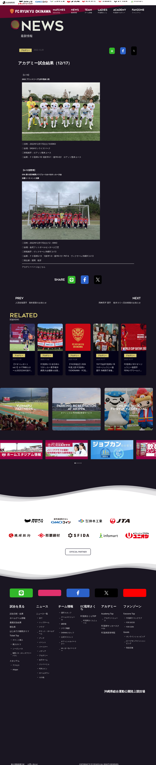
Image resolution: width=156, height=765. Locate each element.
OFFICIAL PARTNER (78, 551)
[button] (59, 11)
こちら (42, 267)
